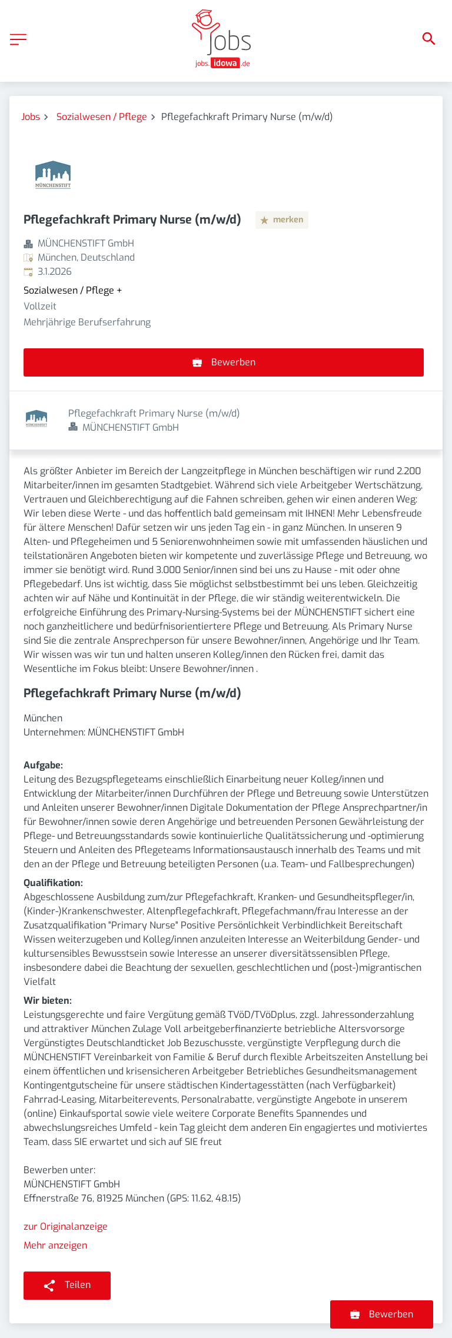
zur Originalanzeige (66, 1167)
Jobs (30, 117)
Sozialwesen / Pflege (101, 117)
